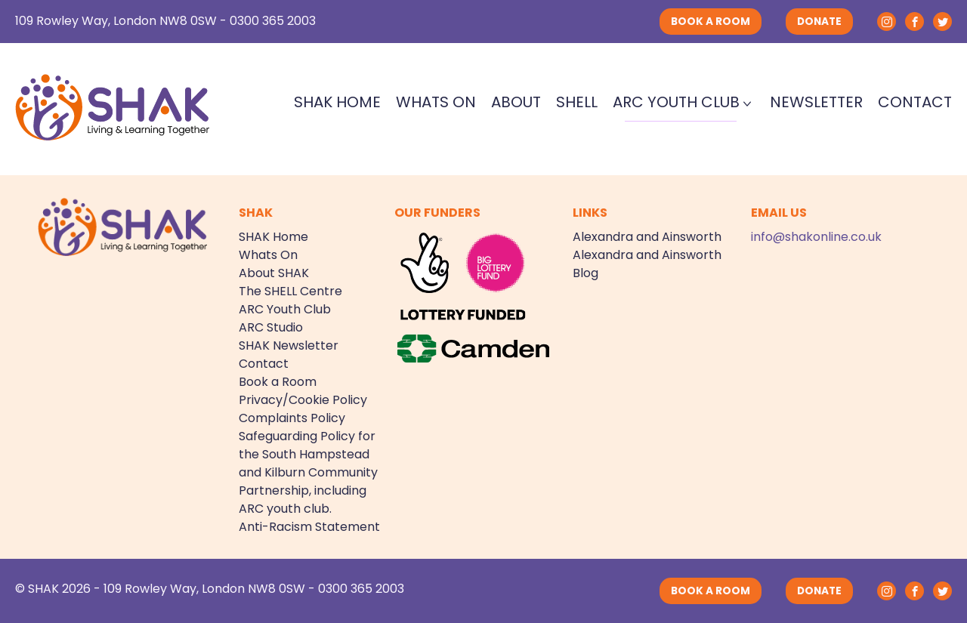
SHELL (577, 102)
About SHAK (274, 273)
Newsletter (816, 102)
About (516, 102)
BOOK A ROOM (710, 21)
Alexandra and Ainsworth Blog (647, 264)
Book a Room (278, 381)
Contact (915, 102)
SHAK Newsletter (288, 345)
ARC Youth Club (676, 102)
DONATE (819, 21)
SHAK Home (337, 102)
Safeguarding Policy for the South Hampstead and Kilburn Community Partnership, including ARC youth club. (308, 472)
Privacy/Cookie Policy (303, 400)
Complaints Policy (292, 418)
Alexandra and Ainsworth (647, 236)
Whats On (436, 102)
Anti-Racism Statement (309, 526)
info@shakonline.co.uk (816, 236)
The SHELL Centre (290, 291)
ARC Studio (271, 327)
